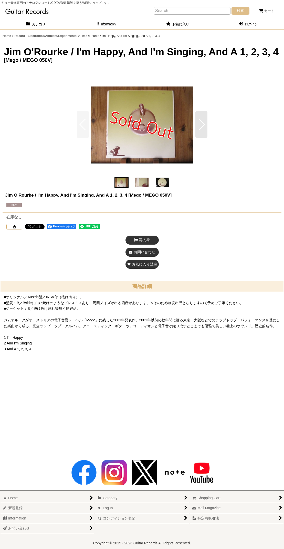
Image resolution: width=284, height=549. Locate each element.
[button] (106, 24)
